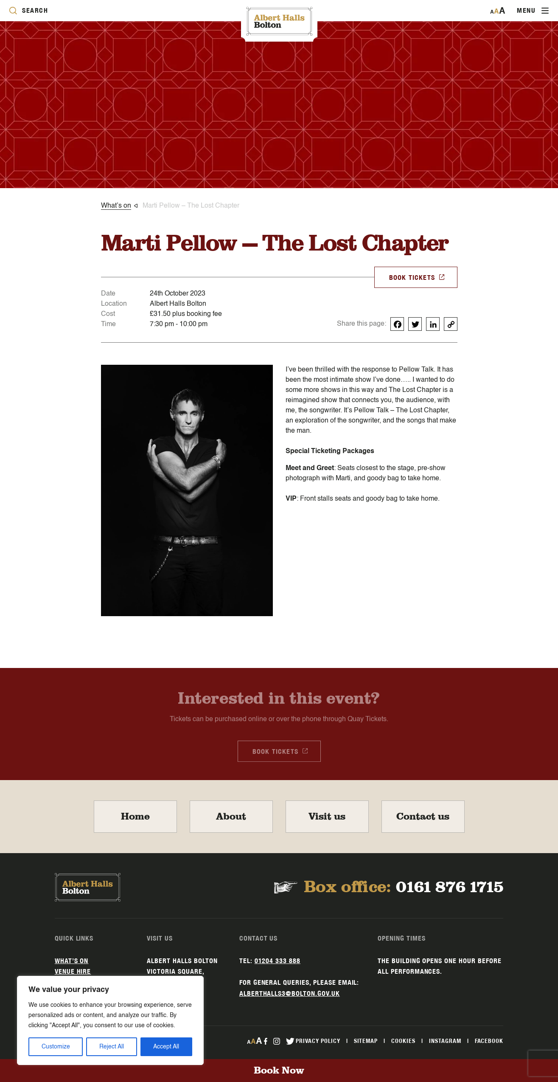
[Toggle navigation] (533, 10)
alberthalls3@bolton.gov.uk (289, 993)
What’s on (72, 961)
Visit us (326, 816)
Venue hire (73, 971)
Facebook (489, 1040)
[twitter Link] (290, 1041)
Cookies (403, 1040)
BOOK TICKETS (417, 277)
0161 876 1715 (449, 887)
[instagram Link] (276, 1041)
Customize (56, 1047)
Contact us (422, 816)
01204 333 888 (277, 961)
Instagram (445, 1040)
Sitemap (366, 1040)
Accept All (166, 1047)
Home (135, 816)
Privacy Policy (318, 1040)
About (231, 816)
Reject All (111, 1047)
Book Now (279, 1070)
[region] (110, 1020)
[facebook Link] (265, 1041)
